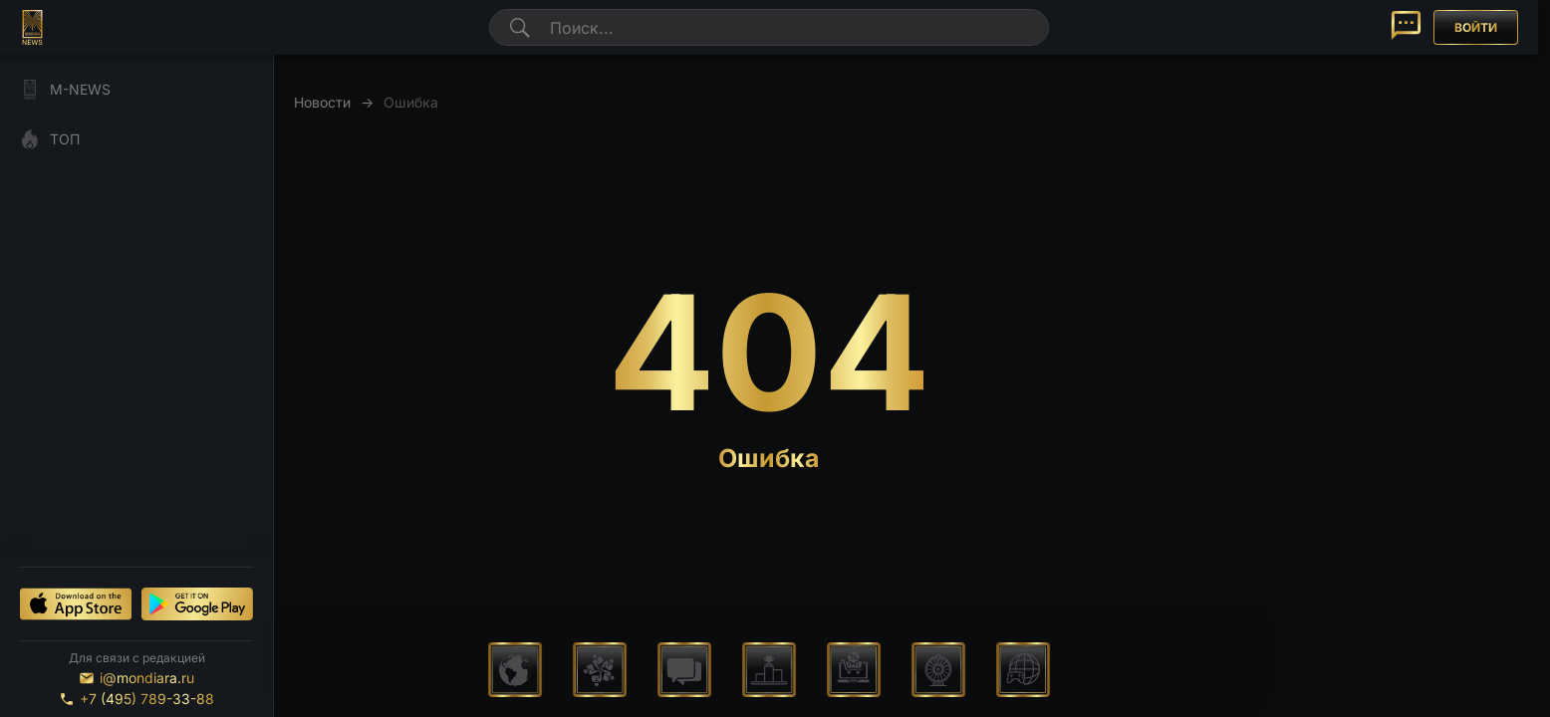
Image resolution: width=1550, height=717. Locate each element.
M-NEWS (65, 90)
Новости (322, 102)
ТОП (50, 139)
